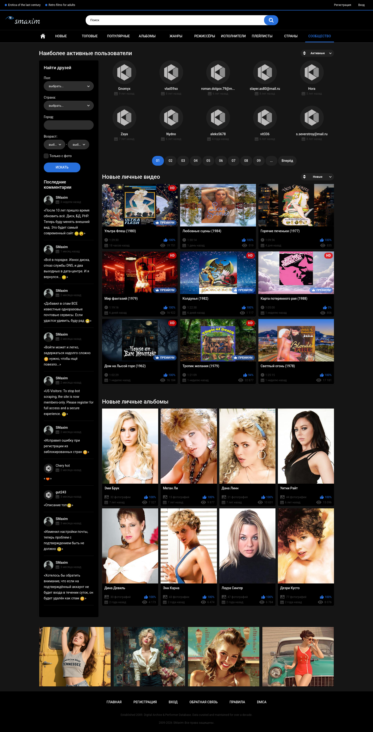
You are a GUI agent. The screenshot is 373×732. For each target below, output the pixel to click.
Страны (291, 36)
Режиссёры (204, 36)
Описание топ (58, 505)
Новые (61, 36)
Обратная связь (204, 702)
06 (221, 161)
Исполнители (233, 36)
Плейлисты (262, 36)
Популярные (118, 36)
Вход (361, 5)
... (271, 161)
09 (259, 161)
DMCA (261, 702)
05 (208, 161)
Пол (47, 78)
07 (234, 161)
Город (48, 117)
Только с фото (60, 156)
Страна (49, 97)
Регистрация (342, 5)
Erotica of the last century (24, 5)
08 (246, 161)
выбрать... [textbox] (56, 86)
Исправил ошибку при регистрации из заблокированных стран (66, 446)
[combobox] (69, 86)
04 (196, 161)
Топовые (90, 36)
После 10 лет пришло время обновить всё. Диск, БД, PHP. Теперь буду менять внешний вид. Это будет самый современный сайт (67, 221)
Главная (43, 36)
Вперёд (287, 161)
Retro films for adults (62, 5)
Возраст (50, 136)
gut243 (61, 492)
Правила (237, 702)
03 (183, 161)
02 (170, 161)
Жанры (176, 36)
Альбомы (147, 36)
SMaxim (62, 197)
